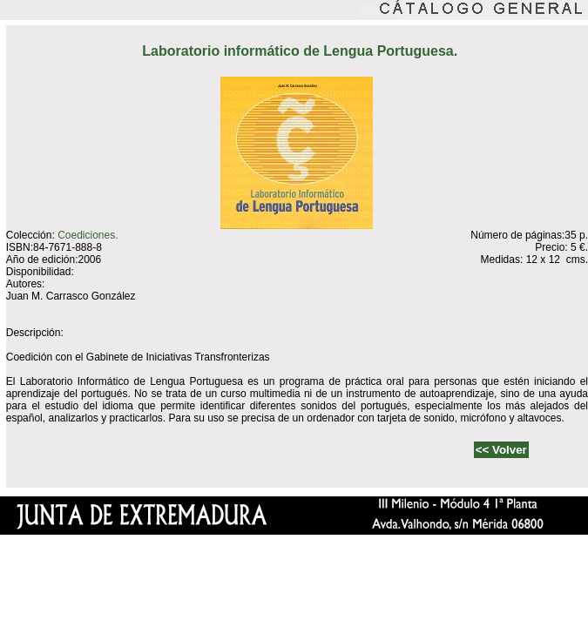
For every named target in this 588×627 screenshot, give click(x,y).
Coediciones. (87, 235)
